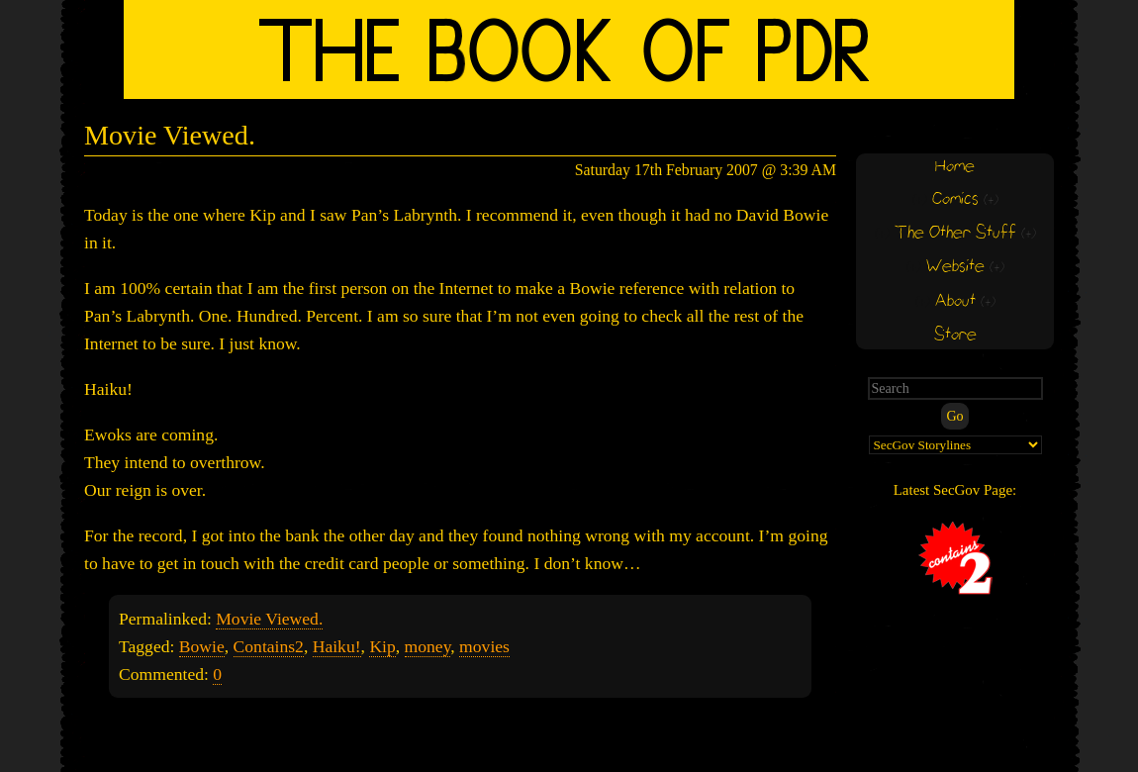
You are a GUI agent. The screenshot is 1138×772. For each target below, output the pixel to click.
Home (955, 166)
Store (955, 335)
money (428, 646)
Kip (382, 646)
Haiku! (337, 646)
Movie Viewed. (169, 135)
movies (484, 646)
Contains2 (269, 646)
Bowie (202, 646)
